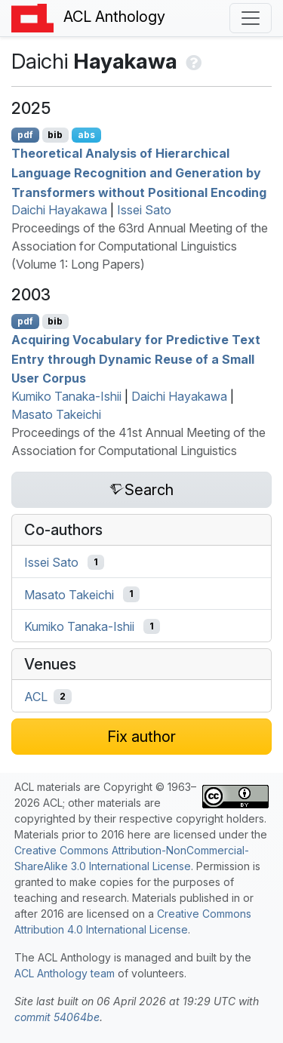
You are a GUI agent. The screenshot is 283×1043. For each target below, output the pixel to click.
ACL (36, 696)
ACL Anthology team (64, 973)
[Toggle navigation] (250, 18)
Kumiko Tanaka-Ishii (66, 396)
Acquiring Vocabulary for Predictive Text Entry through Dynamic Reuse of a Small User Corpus (135, 359)
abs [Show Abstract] (86, 134)
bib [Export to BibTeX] (55, 134)
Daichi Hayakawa (59, 209)
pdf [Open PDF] (25, 134)
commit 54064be (57, 1017)
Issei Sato (144, 209)
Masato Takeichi (56, 414)
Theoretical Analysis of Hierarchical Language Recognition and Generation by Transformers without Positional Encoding (138, 172)
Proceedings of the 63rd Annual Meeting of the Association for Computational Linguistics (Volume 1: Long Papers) (139, 246)
